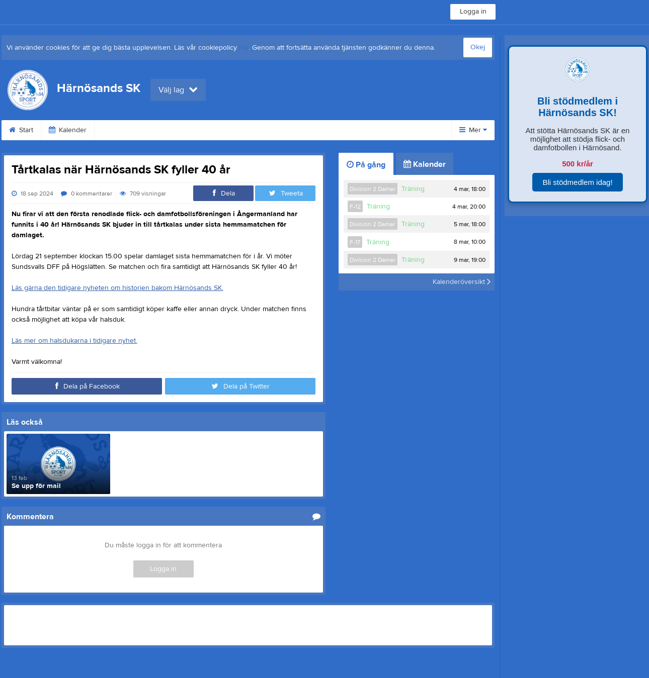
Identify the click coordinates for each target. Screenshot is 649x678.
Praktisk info (188, 130)
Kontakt (359, 130)
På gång (366, 165)
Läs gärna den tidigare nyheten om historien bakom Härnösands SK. (117, 288)
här (244, 47)
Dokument (307, 130)
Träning (413, 188)
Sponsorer (249, 130)
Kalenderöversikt (462, 281)
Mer (473, 130)
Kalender (68, 130)
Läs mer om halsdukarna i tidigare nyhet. (74, 340)
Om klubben (125, 130)
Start (21, 130)
